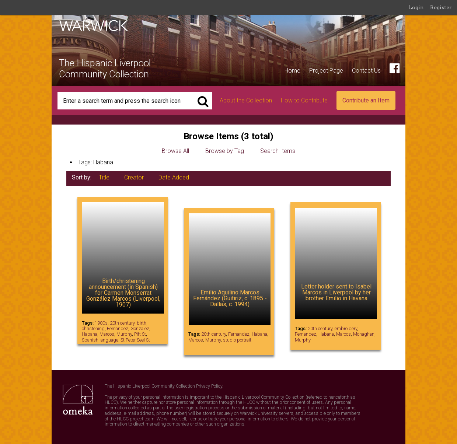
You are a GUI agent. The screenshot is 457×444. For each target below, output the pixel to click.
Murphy (124, 334)
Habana (89, 334)
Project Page (326, 70)
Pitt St (140, 334)
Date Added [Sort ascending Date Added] (173, 177)
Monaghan (363, 334)
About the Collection (246, 100)
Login (416, 7)
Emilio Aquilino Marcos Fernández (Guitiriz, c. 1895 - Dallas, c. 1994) (230, 298)
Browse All (175, 150)
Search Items (277, 150)
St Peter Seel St (135, 340)
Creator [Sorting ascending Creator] (134, 177)
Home (292, 70)
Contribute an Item (366, 100)
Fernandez (117, 328)
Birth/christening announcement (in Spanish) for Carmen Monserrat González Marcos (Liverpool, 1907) (123, 292)
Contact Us (366, 70)
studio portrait (237, 340)
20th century (122, 323)
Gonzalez (139, 328)
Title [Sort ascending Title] (104, 177)
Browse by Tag (224, 150)
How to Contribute (304, 100)
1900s (101, 323)
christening (93, 328)
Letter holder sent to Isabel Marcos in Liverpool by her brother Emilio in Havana (336, 292)
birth (141, 323)
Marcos (107, 334)
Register (441, 7)
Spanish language (100, 340)
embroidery (346, 328)
